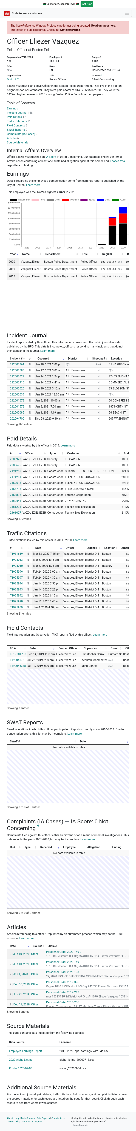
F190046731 (18, 660)
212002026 (17, 388)
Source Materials (17, 142)
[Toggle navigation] (127, 13)
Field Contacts (17, 125)
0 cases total (117, 161)
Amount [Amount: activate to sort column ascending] (126, 548)
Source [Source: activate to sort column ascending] (37, 946)
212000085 (17, 412)
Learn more (33, 185)
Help (17, 1118)
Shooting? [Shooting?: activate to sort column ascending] (98, 358)
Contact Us (27, 1121)
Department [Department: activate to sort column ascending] (52, 254)
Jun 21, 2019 (21, 994)
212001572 (17, 406)
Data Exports (43, 1118)
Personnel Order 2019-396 (62, 982)
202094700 (17, 418)
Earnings (12, 108)
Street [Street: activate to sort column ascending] (114, 648)
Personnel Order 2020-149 (62, 962)
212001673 (17, 400)
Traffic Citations (19, 121)
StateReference (70, 30)
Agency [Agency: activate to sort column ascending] (92, 548)
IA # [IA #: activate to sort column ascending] (12, 847)
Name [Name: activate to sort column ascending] (26, 254)
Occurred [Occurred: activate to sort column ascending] (43, 358)
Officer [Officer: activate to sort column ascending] (29, 453)
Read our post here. (103, 25)
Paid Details (16, 117)
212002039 (17, 394)
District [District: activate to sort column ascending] (72, 358)
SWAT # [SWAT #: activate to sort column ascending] (15, 741)
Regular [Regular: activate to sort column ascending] (107, 254)
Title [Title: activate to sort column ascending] (85, 254)
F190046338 (18, 666)
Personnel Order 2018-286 (62, 1002)
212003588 (17, 370)
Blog (18, 1121)
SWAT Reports (17, 129)
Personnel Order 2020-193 (62, 972)
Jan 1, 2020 (20, 974)
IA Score (51, 157)
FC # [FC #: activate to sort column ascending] (13, 648)
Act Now (87, 3)
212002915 (17, 382)
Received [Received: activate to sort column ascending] (46, 847)
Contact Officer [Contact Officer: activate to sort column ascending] (68, 648)
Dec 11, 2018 (21, 1004)
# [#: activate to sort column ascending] (11, 453)
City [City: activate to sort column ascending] (127, 648)
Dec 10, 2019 (21, 984)
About (10, 1118)
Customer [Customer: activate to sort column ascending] (73, 453)
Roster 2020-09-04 (20, 1068)
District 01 (13, 79)
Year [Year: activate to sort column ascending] (13, 254)
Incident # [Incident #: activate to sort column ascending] (16, 358)
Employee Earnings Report (25, 1051)
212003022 (17, 376)
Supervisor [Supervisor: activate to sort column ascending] (91, 648)
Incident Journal (20, 112)
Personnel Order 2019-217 (62, 992)
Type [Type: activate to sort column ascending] (53, 453)
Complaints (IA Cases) (22, 134)
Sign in (38, 1121)
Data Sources (28, 1118)
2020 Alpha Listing (20, 1059)
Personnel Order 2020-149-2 (63, 952)
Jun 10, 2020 (21, 954)
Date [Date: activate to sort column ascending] (38, 548)
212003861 (17, 364)
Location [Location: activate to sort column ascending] (109, 548)
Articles (13, 138)
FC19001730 (18, 654)
